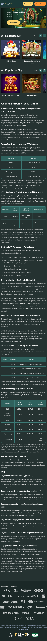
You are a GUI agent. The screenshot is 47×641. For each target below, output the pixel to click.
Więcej (36, 36)
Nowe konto (40, 4)
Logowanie (27, 4)
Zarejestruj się (13, 22)
